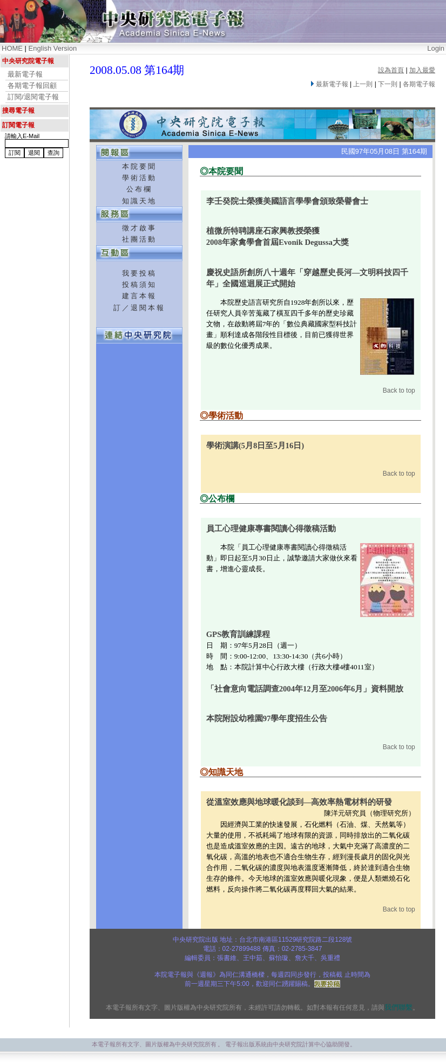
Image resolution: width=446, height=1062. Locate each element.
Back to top (399, 390)
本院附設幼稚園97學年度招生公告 (267, 718)
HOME (12, 48)
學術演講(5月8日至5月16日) (255, 445)
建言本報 (139, 296)
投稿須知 (139, 284)
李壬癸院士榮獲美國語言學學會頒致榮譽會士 (287, 201)
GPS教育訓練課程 (238, 634)
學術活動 (139, 178)
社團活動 (139, 239)
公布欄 (139, 189)
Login (435, 48)
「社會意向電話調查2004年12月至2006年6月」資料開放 (305, 688)
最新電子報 (25, 74)
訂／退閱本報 (139, 308)
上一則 (363, 84)
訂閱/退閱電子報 (33, 97)
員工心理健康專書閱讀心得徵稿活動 (271, 528)
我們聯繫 (398, 1007)
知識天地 (139, 201)
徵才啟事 (139, 228)
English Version (53, 48)
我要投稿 (139, 273)
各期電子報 (419, 84)
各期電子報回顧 (32, 85)
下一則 (387, 84)
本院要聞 (139, 166)
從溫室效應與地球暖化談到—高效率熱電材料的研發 (299, 802)
